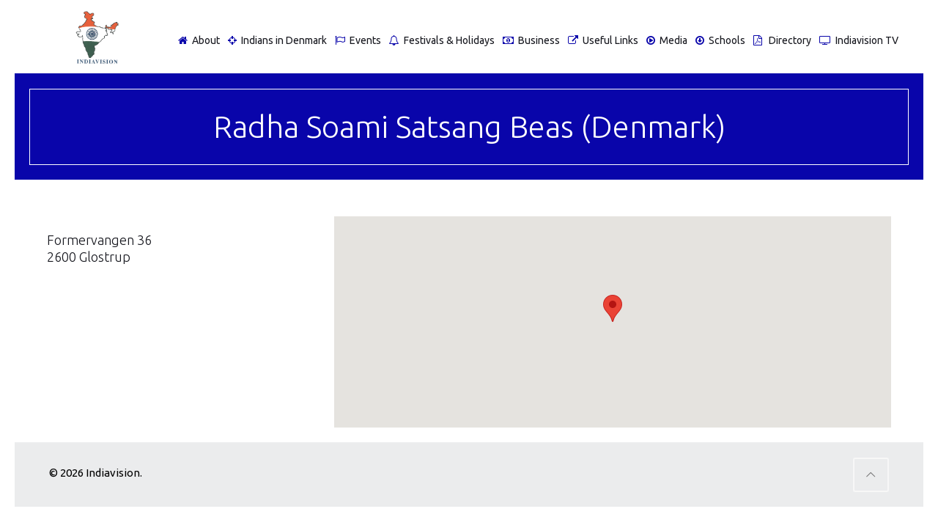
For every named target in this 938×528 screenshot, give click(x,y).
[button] (612, 308)
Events (356, 40)
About (197, 40)
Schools (718, 40)
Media (665, 40)
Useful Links (601, 40)
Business (529, 40)
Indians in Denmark (275, 40)
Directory (780, 40)
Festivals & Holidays (440, 40)
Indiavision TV (857, 40)
